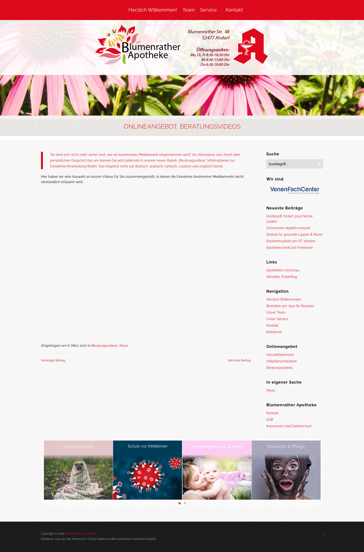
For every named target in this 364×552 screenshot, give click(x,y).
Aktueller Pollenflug (281, 277)
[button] (180, 503)
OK (241, 544)
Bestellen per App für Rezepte (290, 306)
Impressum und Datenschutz (289, 426)
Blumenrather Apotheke (81, 533)
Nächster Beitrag (239, 360)
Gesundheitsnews (280, 355)
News (123, 345)
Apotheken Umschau (282, 270)
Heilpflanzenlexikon (281, 361)
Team (188, 10)
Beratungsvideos (104, 345)
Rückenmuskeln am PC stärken (290, 241)
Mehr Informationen (267, 544)
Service (208, 10)
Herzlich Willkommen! (152, 10)
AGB (269, 419)
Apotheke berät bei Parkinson (289, 247)
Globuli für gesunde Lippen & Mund (294, 234)
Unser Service (277, 319)
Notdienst (274, 332)
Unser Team (275, 312)
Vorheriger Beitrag (53, 360)
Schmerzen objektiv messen (288, 228)
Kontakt (234, 10)
